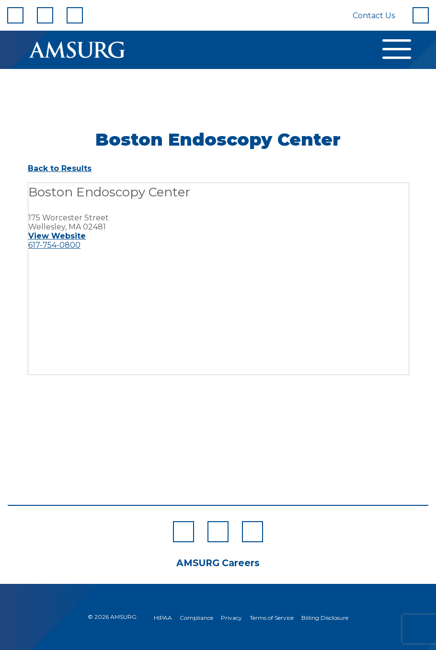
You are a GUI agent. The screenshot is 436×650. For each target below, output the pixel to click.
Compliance (196, 617)
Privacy (231, 617)
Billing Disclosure (324, 617)
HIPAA (163, 617)
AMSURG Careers (218, 563)
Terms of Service (272, 617)
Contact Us (374, 15)
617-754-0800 (54, 245)
